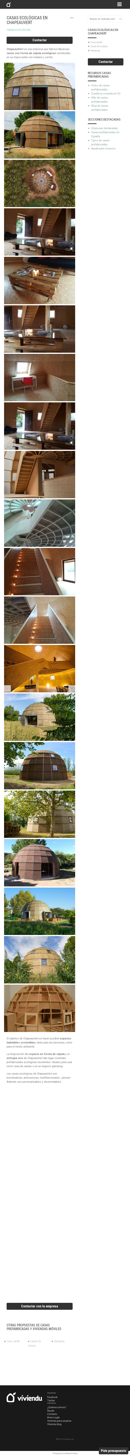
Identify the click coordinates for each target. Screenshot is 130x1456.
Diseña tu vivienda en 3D (106, 93)
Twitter (51, 1400)
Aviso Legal (53, 1417)
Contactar (39, 40)
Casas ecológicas (18, 29)
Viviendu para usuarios (59, 1420)
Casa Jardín (12, 1341)
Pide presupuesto (113, 1451)
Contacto (52, 1414)
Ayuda (50, 1410)
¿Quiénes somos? (56, 1407)
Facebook (52, 1397)
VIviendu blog (54, 1424)
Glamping (57, 1341)
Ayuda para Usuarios (103, 148)
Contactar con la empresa (39, 1306)
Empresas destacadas (104, 128)
